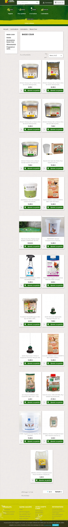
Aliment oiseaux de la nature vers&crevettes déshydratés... (30, 161)
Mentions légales (24, 512)
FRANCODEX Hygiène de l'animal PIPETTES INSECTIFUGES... (53, 278)
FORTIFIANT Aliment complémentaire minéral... (53, 239)
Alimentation (11, 44)
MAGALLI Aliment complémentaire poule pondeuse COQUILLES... (41, 473)
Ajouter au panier (32, 90)
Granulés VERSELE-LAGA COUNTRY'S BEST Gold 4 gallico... (53, 356)
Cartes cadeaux (29, 23)
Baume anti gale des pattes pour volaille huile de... (53, 161)
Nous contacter (23, 518)
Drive (20, 509)
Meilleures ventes (8, 514)
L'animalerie (44, 13)
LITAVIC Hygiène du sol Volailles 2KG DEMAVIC (30, 434)
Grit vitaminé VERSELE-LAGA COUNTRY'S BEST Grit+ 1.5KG (30, 395)
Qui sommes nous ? (25, 514)
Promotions (6, 509)
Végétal (10, 13)
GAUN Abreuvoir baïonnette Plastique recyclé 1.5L (53, 317)
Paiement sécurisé (24, 516)
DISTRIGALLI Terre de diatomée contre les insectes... (30, 200)
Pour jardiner (22, 13)
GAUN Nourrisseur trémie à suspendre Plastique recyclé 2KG (30, 356)
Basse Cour (11, 34)
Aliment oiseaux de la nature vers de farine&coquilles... (53, 122)
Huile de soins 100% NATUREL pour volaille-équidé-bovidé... (53, 395)
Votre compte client (40, 507)
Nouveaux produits (9, 512)
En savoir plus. (47, 525)
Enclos (9, 38)
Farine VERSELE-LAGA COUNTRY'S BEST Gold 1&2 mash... (53, 200)
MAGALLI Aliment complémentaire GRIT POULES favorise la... (53, 434)
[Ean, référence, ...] (28, 2)
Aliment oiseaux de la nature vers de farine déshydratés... (30, 83)
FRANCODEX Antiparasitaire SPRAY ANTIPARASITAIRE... (30, 278)
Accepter (55, 525)
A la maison (33, 13)
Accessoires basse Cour (11, 41)
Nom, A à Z (56, 55)
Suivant (59, 492)
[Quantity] (21, 90)
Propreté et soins (11, 48)
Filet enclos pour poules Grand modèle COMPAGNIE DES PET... (30, 239)
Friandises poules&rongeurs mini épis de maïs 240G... (30, 317)
